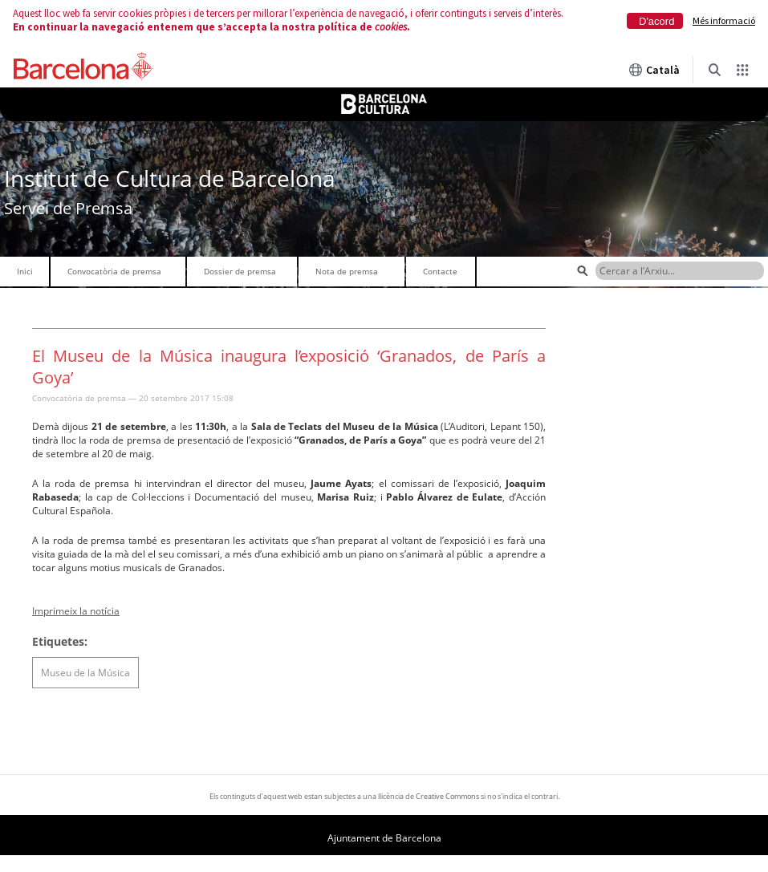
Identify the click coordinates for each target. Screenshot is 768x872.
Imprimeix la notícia (76, 611)
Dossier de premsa (240, 271)
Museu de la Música (85, 672)
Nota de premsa (346, 271)
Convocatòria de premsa (114, 271)
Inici (25, 271)
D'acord (656, 21)
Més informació (724, 20)
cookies (391, 27)
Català (654, 70)
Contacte (440, 271)
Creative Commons (447, 796)
